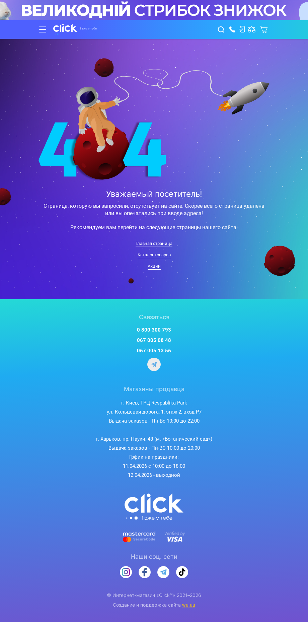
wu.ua (188, 605)
